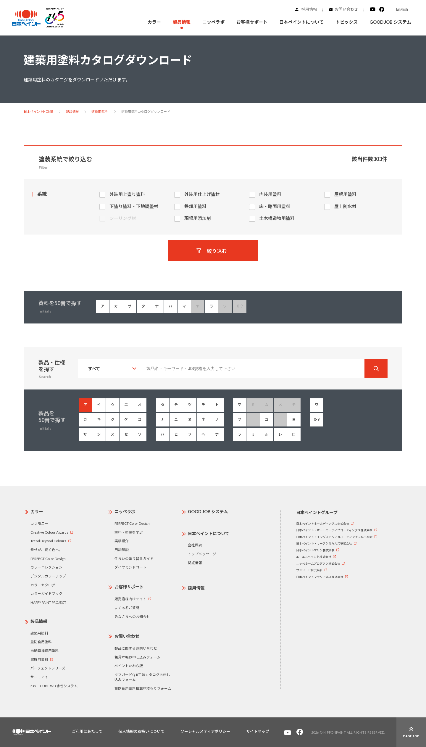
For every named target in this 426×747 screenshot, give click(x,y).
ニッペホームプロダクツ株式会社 (318, 563)
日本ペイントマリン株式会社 (315, 550)
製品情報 (72, 111)
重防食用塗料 (41, 642)
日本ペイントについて (208, 533)
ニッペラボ (124, 511)
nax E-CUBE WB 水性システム (54, 686)
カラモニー (39, 523)
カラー (154, 22)
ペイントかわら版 (128, 666)
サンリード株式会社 (309, 570)
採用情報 (309, 9)
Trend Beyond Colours (48, 541)
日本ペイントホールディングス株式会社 (322, 523)
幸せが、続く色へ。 (46, 550)
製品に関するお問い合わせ (135, 648)
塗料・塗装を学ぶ (128, 532)
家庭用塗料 (39, 659)
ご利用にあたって (87, 731)
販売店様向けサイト (130, 599)
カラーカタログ (42, 585)
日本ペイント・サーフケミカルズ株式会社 (324, 543)
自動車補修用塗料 (44, 650)
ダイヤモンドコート (130, 567)
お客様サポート (128, 586)
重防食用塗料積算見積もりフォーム (142, 688)
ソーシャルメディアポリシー (205, 731)
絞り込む (217, 251)
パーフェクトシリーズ (47, 668)
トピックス (346, 22)
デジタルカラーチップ (48, 576)
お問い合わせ (346, 9)
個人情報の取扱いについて (141, 731)
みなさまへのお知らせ (132, 616)
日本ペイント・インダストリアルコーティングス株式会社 (334, 537)
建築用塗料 (99, 111)
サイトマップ (257, 731)
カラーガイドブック (46, 593)
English (402, 9)
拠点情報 (195, 563)
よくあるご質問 (126, 608)
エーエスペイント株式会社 (313, 556)
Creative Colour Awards (49, 532)
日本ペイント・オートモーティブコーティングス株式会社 (334, 530)
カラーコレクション (46, 567)
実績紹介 (121, 541)
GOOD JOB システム (390, 22)
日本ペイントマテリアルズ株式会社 (319, 577)
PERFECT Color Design (48, 558)
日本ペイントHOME (38, 111)
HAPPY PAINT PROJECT (48, 602)
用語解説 (121, 550)
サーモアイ (39, 677)
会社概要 (195, 545)
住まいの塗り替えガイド (134, 558)
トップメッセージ (202, 554)
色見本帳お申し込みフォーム (137, 657)
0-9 (317, 419)
